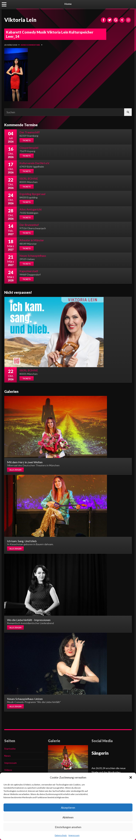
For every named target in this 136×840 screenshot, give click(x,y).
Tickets (26, 140)
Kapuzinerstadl (28, 271)
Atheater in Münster (31, 240)
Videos (8, 769)
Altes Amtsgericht (30, 209)
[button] (130, 777)
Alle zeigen (15, 470)
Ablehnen (68, 817)
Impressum (74, 835)
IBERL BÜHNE (28, 178)
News (7, 755)
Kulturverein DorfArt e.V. (34, 163)
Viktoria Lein (20, 19)
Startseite (10, 748)
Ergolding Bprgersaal (32, 194)
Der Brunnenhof (29, 224)
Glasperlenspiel (28, 147)
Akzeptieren (68, 807)
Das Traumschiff (29, 132)
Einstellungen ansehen (68, 827)
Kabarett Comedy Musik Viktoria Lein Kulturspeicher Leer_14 (49, 34)
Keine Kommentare (30, 45)
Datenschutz (61, 835)
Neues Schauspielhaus (32, 255)
